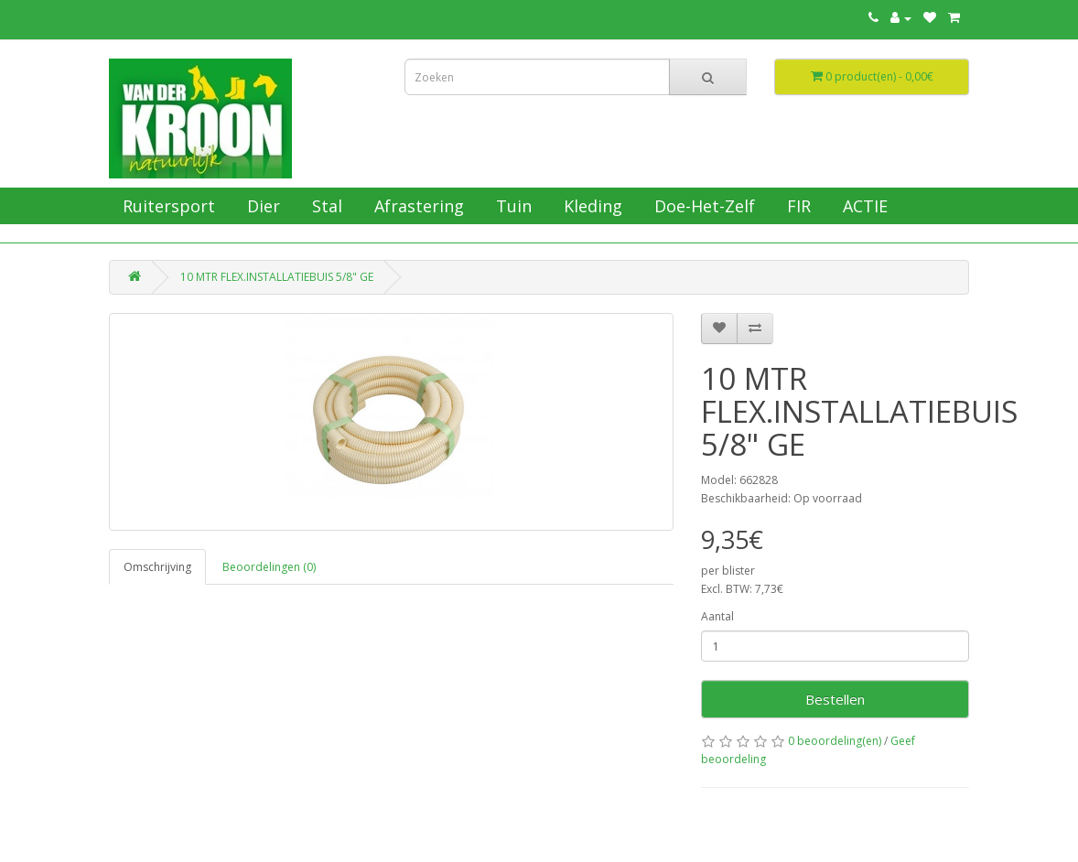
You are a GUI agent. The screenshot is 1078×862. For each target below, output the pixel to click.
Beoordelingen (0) (269, 567)
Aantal (717, 616)
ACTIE (863, 206)
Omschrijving (157, 567)
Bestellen (835, 699)
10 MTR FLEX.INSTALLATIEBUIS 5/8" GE (276, 277)
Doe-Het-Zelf (702, 206)
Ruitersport (166, 206)
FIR (796, 206)
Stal (324, 206)
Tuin (511, 206)
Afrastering (417, 206)
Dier (261, 206)
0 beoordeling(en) (834, 741)
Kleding (590, 206)
